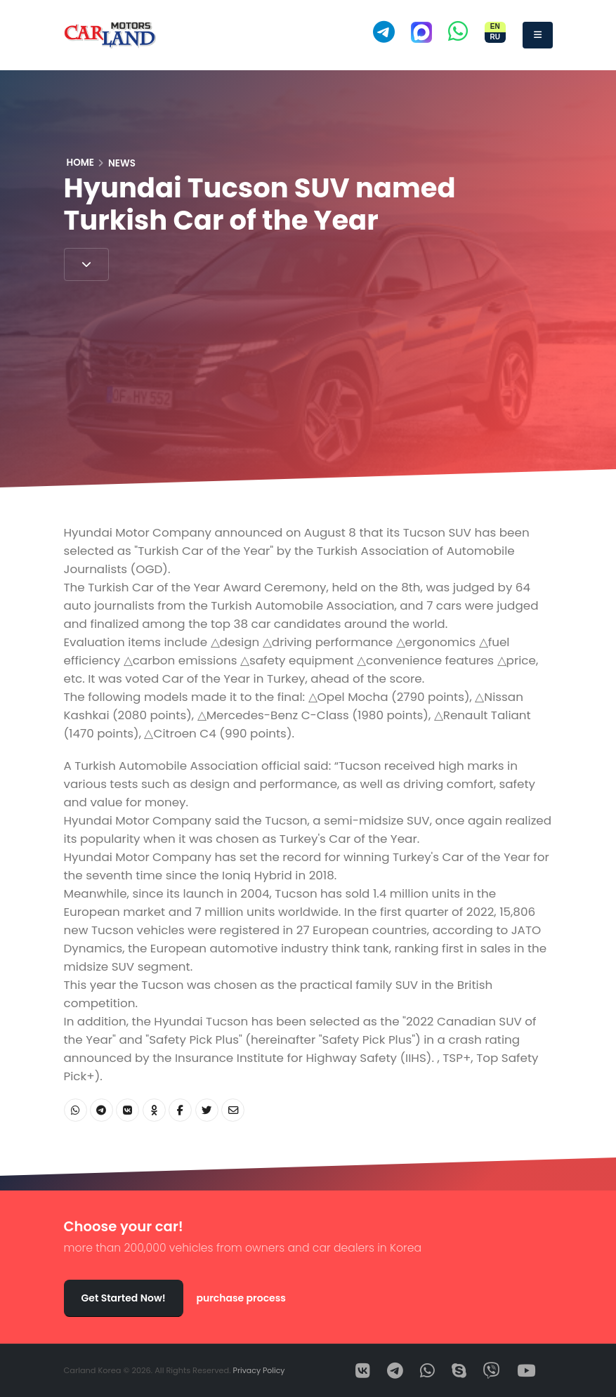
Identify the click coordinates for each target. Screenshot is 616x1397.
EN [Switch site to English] (495, 26)
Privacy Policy (260, 1370)
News (122, 163)
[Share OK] (154, 1110)
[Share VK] (127, 1110)
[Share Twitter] (206, 1110)
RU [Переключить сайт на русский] (494, 37)
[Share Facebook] (180, 1110)
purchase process (241, 1298)
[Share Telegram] (101, 1110)
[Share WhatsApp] (75, 1110)
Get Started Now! (123, 1298)
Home (80, 162)
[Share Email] (232, 1110)
